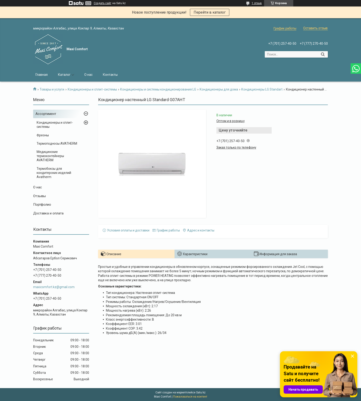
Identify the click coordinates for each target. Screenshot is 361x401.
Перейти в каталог (210, 12)
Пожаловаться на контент (190, 396)
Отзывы (39, 196)
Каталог (64, 74)
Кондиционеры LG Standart (261, 89)
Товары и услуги (52, 89)
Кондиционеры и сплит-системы (92, 89)
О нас (88, 74)
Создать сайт (102, 3)
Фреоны (43, 135)
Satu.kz (201, 392)
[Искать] (322, 54)
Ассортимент (45, 114)
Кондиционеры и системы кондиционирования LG (158, 89)
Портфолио (42, 204)
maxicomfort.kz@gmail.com (54, 287)
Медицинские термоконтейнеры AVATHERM (50, 156)
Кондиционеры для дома (219, 89)
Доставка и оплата (48, 213)
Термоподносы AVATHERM (57, 143)
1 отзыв (257, 3)
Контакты (110, 74)
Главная (41, 74)
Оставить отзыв (315, 28)
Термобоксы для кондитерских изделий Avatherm (54, 173)
